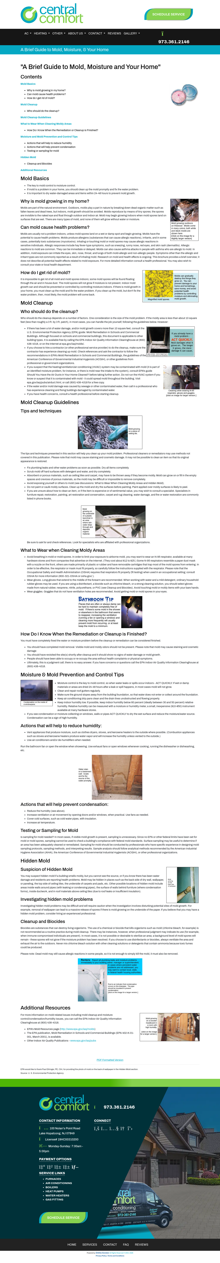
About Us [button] (75, 33)
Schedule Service (63, 1217)
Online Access (102, 1253)
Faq (128, 1244)
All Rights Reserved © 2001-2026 (121, 1253)
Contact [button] (95, 33)
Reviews (114, 33)
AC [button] (26, 33)
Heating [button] (40, 33)
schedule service (168, 14)
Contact (112, 1244)
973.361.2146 (174, 41)
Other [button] (57, 33)
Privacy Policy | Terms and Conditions (110, 1256)
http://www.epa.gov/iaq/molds (77, 1029)
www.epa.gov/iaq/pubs (83, 1040)
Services (92, 1244)
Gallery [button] (130, 33)
